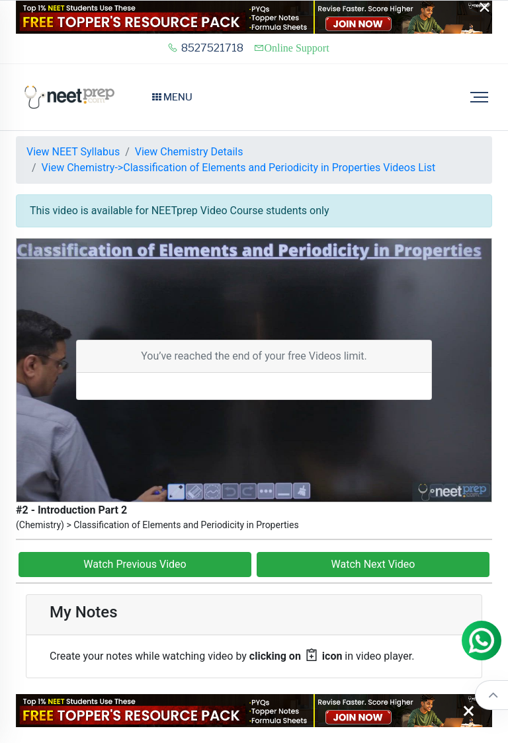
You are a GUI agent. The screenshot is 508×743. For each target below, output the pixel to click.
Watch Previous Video (134, 564)
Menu (172, 97)
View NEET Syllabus (73, 151)
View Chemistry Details (189, 151)
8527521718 (205, 48)
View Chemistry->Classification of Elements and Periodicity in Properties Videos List (239, 167)
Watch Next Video (373, 564)
